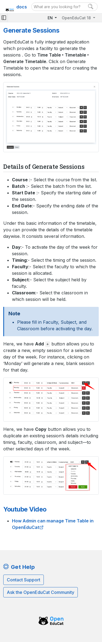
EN (51, 17)
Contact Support (23, 579)
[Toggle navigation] (4, 18)
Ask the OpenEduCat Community (40, 592)
